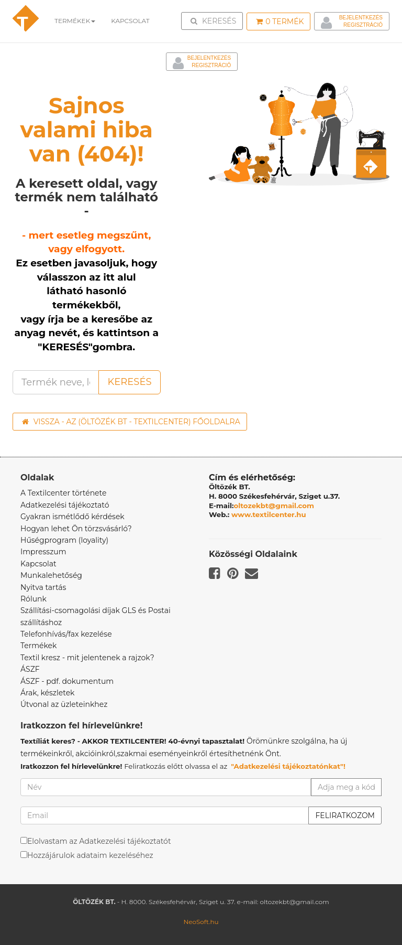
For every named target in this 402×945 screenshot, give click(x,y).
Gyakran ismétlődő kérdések (72, 516)
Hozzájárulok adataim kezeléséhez (90, 855)
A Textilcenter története (63, 493)
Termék (280, 21)
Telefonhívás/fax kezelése (66, 634)
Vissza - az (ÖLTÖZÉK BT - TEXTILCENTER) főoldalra (131, 421)
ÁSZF (30, 669)
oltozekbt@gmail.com (274, 505)
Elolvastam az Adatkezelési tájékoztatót (99, 841)
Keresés (215, 20)
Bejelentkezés (361, 17)
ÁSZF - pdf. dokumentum (67, 681)
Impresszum (43, 551)
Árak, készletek (47, 692)
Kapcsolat (38, 563)
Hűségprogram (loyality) (64, 540)
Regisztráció (363, 25)
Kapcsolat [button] (130, 21)
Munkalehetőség (51, 575)
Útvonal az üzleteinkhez (63, 704)
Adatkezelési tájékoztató (64, 505)
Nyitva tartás (43, 587)
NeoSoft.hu (200, 922)
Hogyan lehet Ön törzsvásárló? (76, 528)
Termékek (74, 21)
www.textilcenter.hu (268, 514)
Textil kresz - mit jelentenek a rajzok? (87, 657)
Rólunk (33, 599)
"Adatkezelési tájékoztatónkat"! (288, 766)
